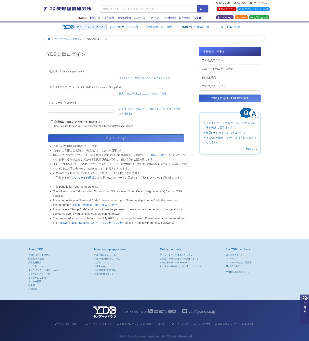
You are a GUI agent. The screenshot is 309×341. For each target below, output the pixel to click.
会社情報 (170, 18)
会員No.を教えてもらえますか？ (226, 132)
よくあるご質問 (230, 26)
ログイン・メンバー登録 (253, 9)
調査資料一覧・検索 (159, 26)
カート (241, 18)
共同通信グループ (226, 324)
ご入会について (101, 262)
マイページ (225, 18)
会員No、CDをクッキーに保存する (77, 121)
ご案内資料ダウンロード (106, 274)
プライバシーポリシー (67, 324)
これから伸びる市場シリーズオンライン (179, 259)
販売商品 (108, 18)
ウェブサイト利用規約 (99, 324)
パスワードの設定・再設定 (217, 68)
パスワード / (62, 102)
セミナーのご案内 (37, 277)
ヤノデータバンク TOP (90, 26)
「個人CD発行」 (158, 154)
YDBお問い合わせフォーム (107, 259)
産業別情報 (124, 18)
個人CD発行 (209, 77)
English (223, 3)
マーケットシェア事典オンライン (176, 255)
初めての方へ (226, 9)
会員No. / (66, 71)
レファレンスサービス (39, 274)
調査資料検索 (34, 262)
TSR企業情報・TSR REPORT (230, 98)
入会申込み (99, 266)
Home (82, 18)
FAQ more (251, 149)
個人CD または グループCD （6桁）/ (85, 87)
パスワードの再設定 (84, 177)
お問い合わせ (259, 18)
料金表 (31, 285)
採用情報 (184, 18)
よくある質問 (34, 281)
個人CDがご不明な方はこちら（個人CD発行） (143, 93)
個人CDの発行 (232, 266)
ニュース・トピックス (148, 18)
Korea (240, 3)
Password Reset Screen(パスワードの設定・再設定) (90, 222)
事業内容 (94, 18)
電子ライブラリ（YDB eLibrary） (44, 270)
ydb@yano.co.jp (202, 311)
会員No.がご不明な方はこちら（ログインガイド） (147, 78)
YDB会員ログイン (212, 60)
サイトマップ (258, 3)
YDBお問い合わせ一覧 (195, 26)
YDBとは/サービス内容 (124, 26)
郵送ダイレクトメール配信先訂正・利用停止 (142, 324)
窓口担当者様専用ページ (237, 272)
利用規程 (32, 289)
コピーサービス (36, 266)
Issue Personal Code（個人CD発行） (96, 204)
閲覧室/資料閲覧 (36, 259)
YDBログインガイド (214, 86)
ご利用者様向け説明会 (105, 270)
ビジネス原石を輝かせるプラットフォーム (180, 266)
